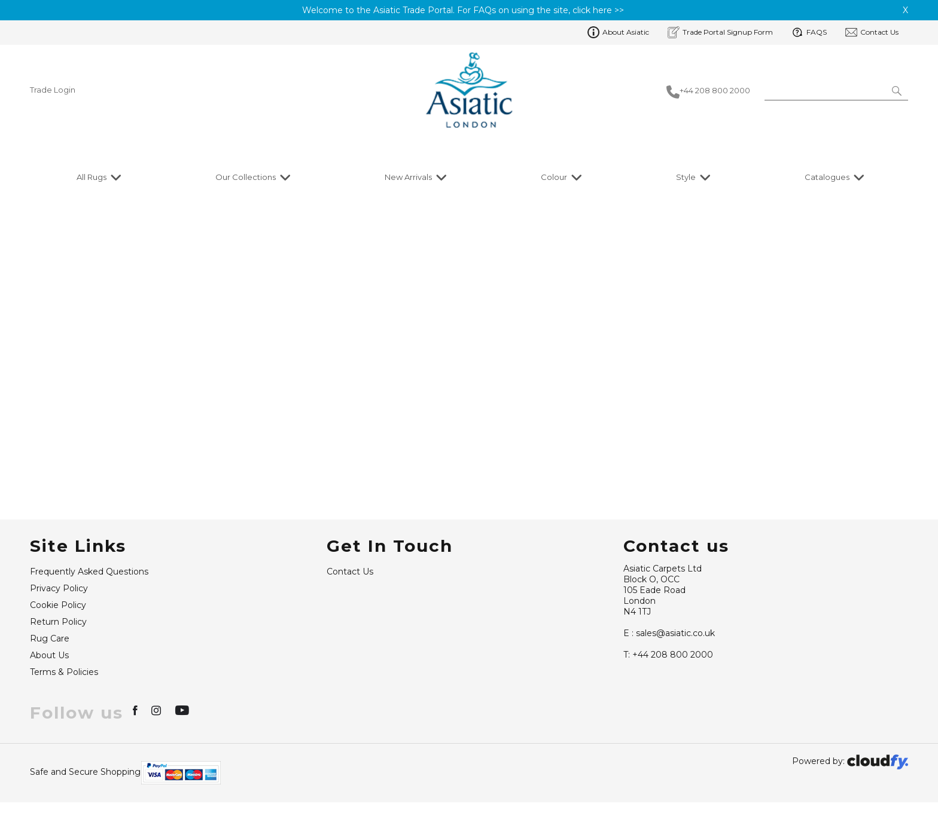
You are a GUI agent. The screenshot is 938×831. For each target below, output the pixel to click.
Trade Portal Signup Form (720, 32)
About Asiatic (618, 32)
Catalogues (827, 177)
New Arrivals (408, 177)
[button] (897, 90)
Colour (554, 177)
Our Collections (245, 177)
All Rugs (91, 177)
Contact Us (872, 32)
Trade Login (52, 89)
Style (686, 177)
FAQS (809, 32)
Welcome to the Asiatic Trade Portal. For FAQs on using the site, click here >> (463, 10)
